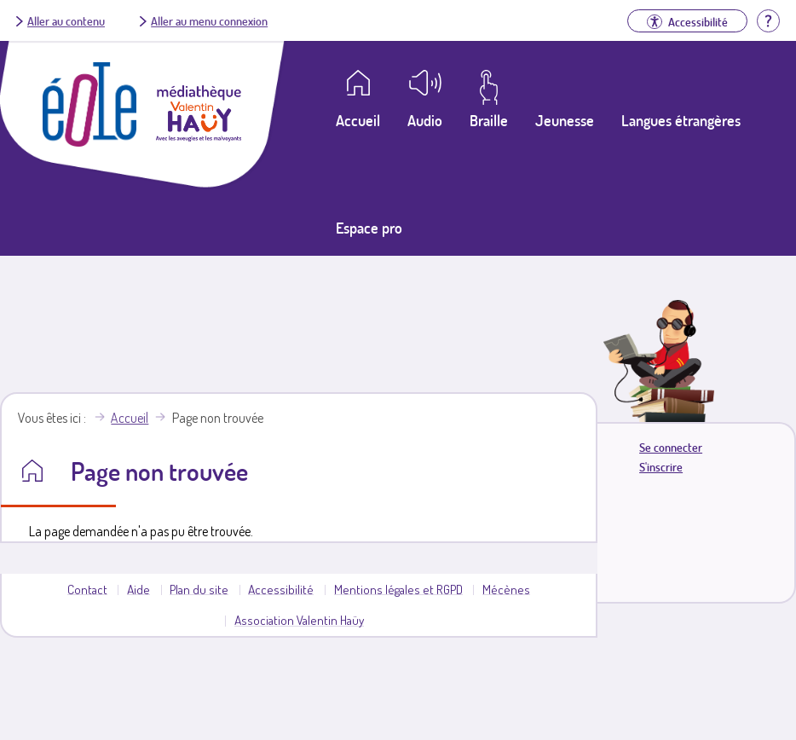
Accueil (129, 417)
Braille (489, 120)
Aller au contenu (66, 20)
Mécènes (506, 589)
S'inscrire (661, 467)
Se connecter (670, 447)
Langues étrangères (681, 120)
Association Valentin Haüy (299, 619)
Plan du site (199, 589)
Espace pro (369, 227)
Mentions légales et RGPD (398, 589)
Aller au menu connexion (209, 20)
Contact (87, 589)
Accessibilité (281, 589)
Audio (424, 120)
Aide (138, 589)
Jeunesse (564, 120)
